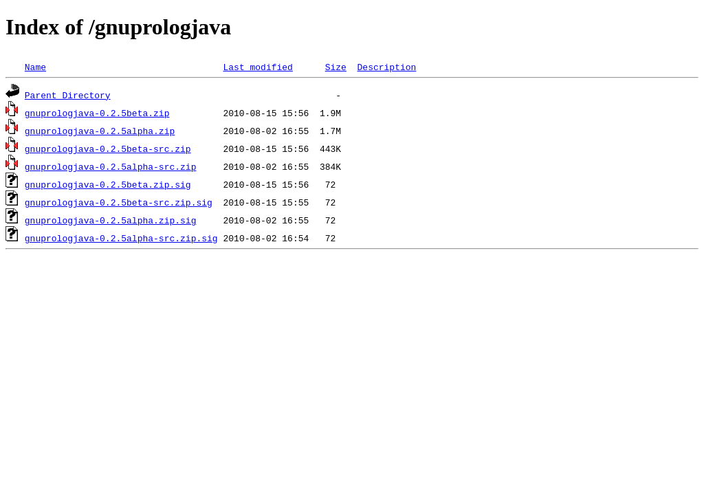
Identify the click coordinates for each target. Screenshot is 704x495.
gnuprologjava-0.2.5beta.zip (97, 113)
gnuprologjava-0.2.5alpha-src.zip (111, 166)
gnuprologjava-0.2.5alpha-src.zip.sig (121, 238)
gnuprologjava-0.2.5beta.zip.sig (108, 184)
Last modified (257, 66)
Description (386, 66)
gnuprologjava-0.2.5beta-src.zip (108, 148)
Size (335, 66)
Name (35, 66)
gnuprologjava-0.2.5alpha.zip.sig (111, 220)
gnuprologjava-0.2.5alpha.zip (100, 130)
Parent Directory (68, 95)
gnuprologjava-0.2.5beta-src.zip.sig (118, 202)
